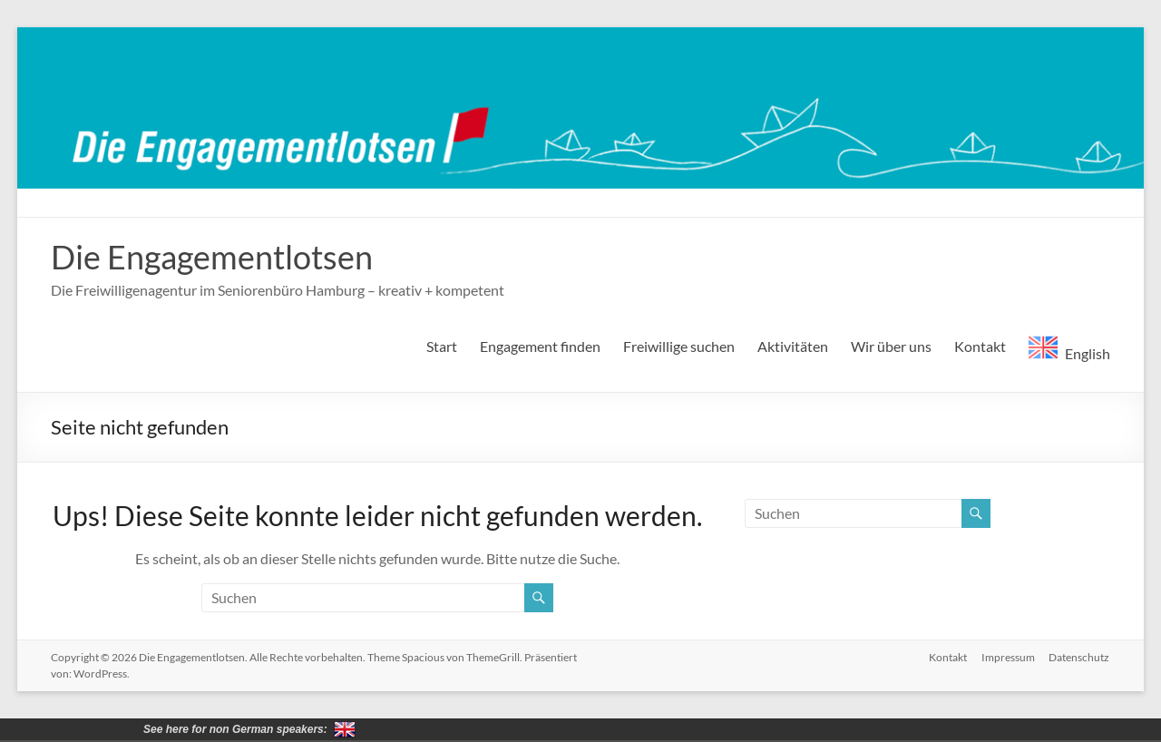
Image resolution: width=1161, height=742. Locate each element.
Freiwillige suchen (679, 346)
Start (441, 346)
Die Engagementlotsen (212, 257)
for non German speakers (345, 729)
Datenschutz (1079, 657)
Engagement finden (540, 346)
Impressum (1008, 657)
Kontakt (980, 346)
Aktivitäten (792, 346)
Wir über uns (891, 346)
